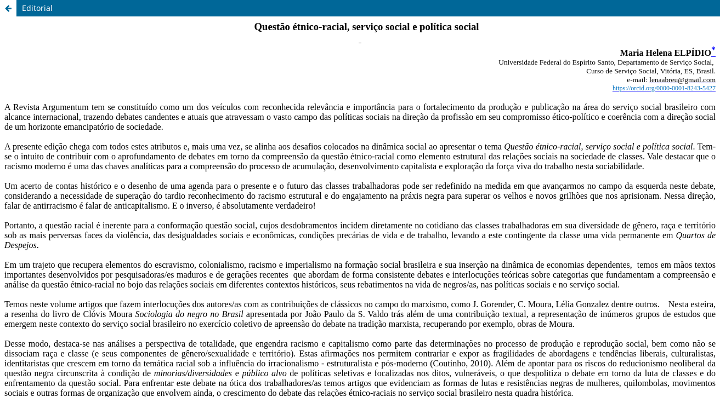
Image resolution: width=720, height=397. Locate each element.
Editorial (37, 8)
